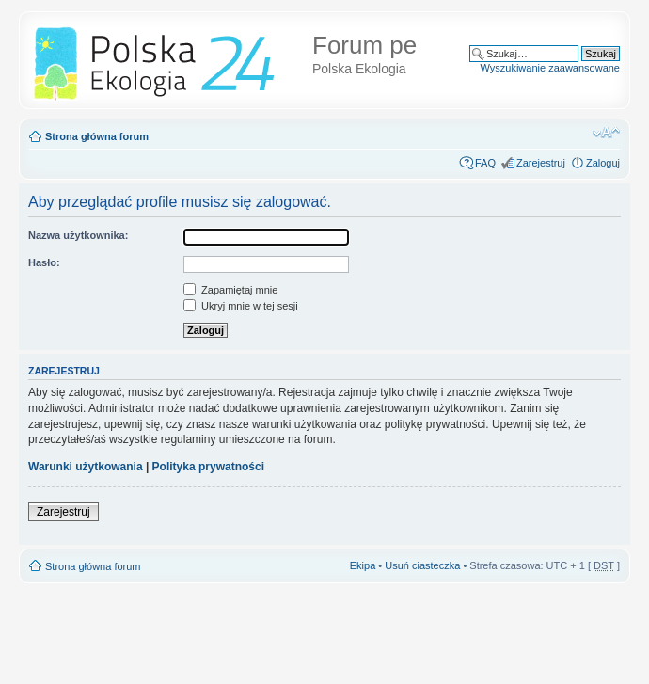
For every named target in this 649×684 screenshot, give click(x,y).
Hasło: (44, 262)
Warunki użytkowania (85, 466)
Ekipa (363, 565)
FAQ (485, 162)
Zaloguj (603, 162)
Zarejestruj (540, 162)
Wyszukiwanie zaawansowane (550, 67)
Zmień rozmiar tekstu (606, 132)
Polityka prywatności (208, 466)
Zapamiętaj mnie (230, 289)
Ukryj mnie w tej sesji (240, 305)
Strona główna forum (97, 136)
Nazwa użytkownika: (78, 235)
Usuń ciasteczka (422, 565)
